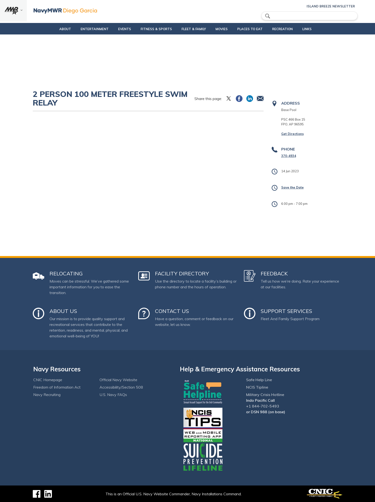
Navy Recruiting (47, 394)
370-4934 (288, 156)
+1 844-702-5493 (262, 406)
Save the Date (292, 187)
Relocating (66, 273)
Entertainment (88, 29)
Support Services (286, 311)
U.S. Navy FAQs (113, 394)
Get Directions (292, 134)
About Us (63, 311)
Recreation (284, 29)
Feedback (274, 273)
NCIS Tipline (257, 387)
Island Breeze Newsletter (331, 6)
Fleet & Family (191, 29)
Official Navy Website (118, 379)
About (55, 29)
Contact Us (172, 311)
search (267, 16)
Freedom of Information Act (57, 387)
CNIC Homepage (47, 379)
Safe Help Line (259, 379)
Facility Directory (182, 273)
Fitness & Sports (150, 29)
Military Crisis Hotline (265, 394)
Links (313, 29)
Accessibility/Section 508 (121, 387)
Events (118, 29)
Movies (219, 29)
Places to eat (247, 29)
